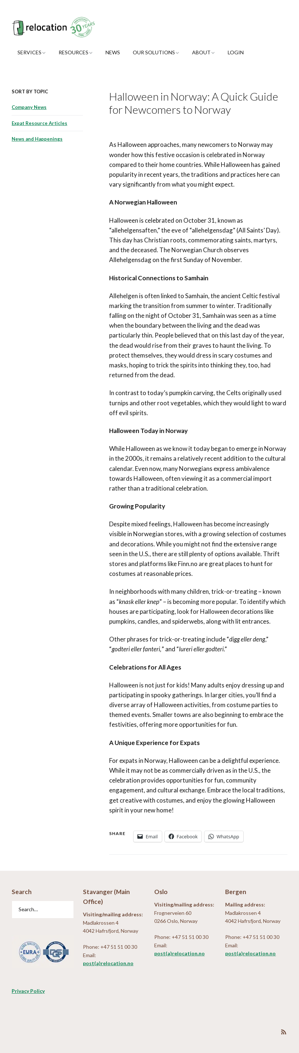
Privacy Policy (28, 991)
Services (29, 52)
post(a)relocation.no (108, 963)
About (201, 52)
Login (236, 52)
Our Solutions (154, 52)
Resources (73, 52)
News (112, 52)
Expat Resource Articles (39, 123)
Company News (29, 107)
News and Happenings (37, 139)
